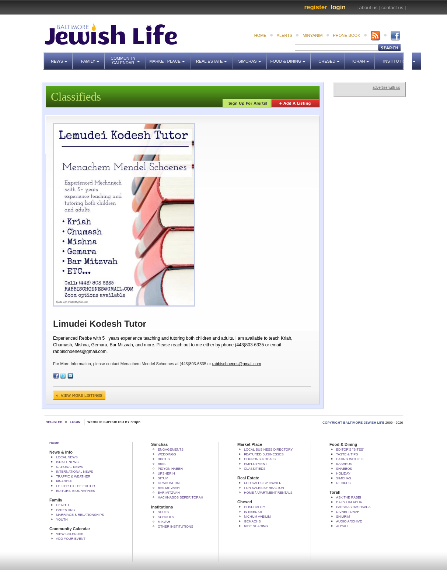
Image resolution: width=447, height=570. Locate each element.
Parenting (65, 510)
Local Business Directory (268, 449)
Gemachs (252, 521)
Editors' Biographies (75, 491)
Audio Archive (349, 521)
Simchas (252, 57)
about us (368, 7)
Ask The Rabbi (348, 497)
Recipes (343, 483)
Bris (161, 464)
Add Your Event (70, 539)
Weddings (167, 454)
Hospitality (254, 507)
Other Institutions (175, 526)
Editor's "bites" (350, 449)
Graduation (168, 483)
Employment (255, 464)
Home (54, 443)
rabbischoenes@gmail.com (236, 363)
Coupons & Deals (260, 459)
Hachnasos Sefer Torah (180, 497)
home (260, 35)
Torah (363, 57)
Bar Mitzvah (169, 492)
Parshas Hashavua (353, 507)
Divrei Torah (348, 512)
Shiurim (343, 516)
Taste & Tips (347, 454)
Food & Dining (288, 57)
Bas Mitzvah (168, 488)
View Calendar (70, 534)
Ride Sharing (256, 526)
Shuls (163, 512)
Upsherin (166, 473)
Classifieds (255, 469)
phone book (346, 35)
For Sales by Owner (263, 483)
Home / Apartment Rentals (268, 492)
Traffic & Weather (73, 476)
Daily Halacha (349, 502)
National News (69, 467)
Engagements (171, 449)
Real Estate (213, 57)
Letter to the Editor (75, 486)
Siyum (163, 478)
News (62, 57)
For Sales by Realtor (264, 488)
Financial (64, 481)
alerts (285, 35)
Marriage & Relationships (80, 515)
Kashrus (344, 464)
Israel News (67, 462)
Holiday (343, 473)
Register (315, 7)
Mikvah (164, 522)
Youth (62, 519)
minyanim (312, 35)
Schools (166, 517)
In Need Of (253, 512)
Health (62, 505)
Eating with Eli (349, 459)
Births (164, 459)
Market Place (170, 57)
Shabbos (344, 469)
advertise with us (386, 87)
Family (93, 57)
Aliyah (342, 526)
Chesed (331, 57)
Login (338, 7)
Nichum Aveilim (257, 516)
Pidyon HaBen (170, 469)
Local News (67, 457)
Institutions (394, 57)
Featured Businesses (264, 454)
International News (74, 471)
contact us (392, 7)
